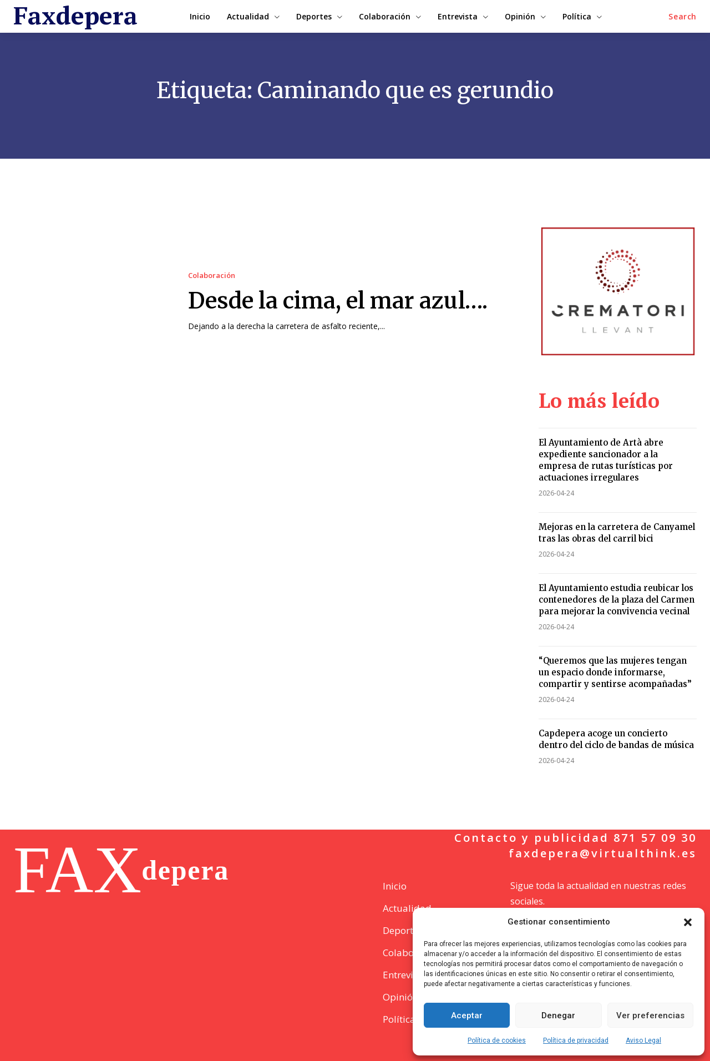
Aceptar (467, 1015)
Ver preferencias (650, 1015)
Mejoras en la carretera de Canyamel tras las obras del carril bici (617, 533)
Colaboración (211, 275)
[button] (687, 922)
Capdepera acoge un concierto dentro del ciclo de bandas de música (616, 739)
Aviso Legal (643, 1040)
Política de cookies (497, 1040)
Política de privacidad (575, 1040)
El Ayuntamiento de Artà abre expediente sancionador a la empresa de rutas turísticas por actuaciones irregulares (606, 460)
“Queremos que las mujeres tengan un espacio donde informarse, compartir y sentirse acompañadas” (615, 672)
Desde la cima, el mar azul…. (338, 301)
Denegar (558, 1015)
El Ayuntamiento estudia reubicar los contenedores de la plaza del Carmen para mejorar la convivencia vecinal (616, 600)
